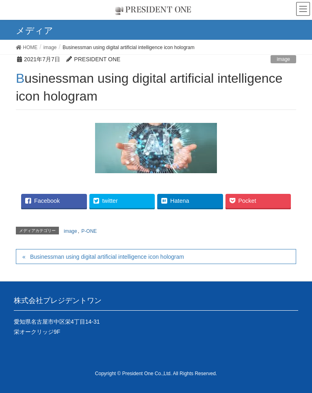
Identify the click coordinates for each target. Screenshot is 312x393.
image (283, 59)
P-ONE (89, 231)
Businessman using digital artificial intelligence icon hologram (107, 256)
